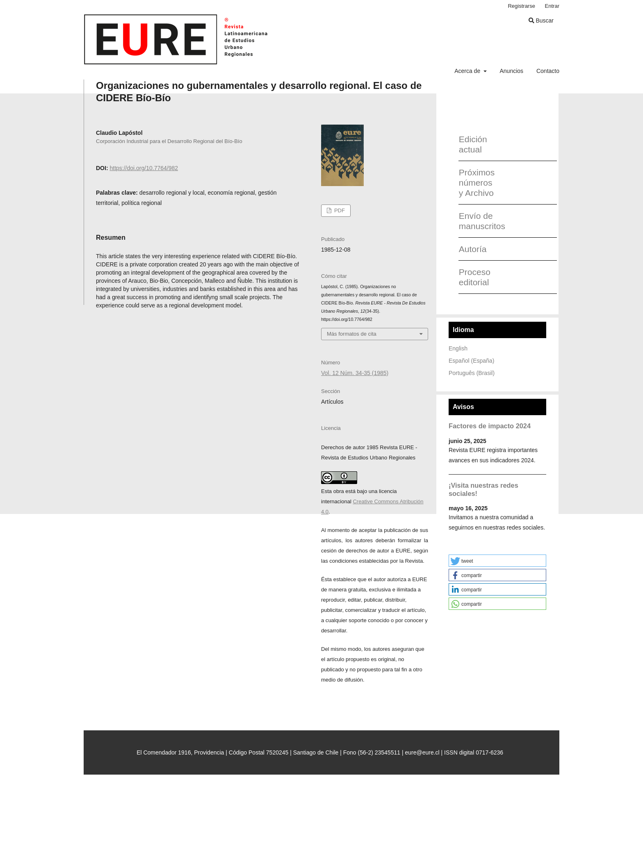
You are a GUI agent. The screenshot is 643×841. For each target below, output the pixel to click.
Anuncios (511, 71)
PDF (339, 210)
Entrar (552, 6)
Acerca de (468, 71)
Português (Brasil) (472, 373)
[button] (497, 561)
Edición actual (473, 144)
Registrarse (521, 6)
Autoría (473, 249)
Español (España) (471, 360)
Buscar (541, 20)
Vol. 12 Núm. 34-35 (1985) (354, 373)
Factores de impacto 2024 (490, 426)
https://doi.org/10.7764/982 (143, 168)
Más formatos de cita (351, 334)
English (458, 348)
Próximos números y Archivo (477, 183)
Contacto (547, 71)
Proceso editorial (474, 277)
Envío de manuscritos (479, 221)
